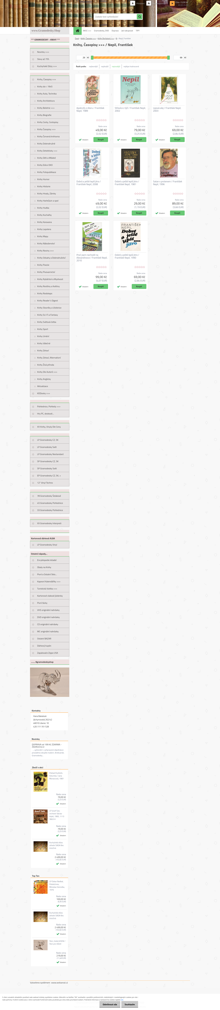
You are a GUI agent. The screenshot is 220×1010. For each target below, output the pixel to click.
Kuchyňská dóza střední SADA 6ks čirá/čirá (56, 845)
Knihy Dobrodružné (46, 143)
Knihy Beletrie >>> (46, 108)
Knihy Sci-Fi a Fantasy (47, 314)
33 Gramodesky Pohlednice (50, 510)
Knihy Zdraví (43, 350)
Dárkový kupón (44, 645)
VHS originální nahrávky (48, 610)
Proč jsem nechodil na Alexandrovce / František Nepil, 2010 (91, 258)
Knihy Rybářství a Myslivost (50, 279)
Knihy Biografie (44, 115)
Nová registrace (158, 3)
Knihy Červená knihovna (48, 136)
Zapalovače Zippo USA (47, 652)
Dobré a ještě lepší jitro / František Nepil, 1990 (127, 256)
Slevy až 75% (43, 59)
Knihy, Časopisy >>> (46, 79)
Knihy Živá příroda (45, 364)
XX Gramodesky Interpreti (49, 523)
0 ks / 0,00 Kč (182, 2)
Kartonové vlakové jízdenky (50, 595)
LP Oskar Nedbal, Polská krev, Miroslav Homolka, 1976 (57, 885)
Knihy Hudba (43, 207)
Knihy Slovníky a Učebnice (49, 307)
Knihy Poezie (43, 265)
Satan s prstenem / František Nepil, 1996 (167, 183)
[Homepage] (78, 30)
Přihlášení (140, 3)
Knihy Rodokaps (44, 293)
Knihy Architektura (46, 100)
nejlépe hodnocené (131, 66)
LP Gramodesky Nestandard (50, 454)
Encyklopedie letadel (47, 560)
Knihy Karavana (44, 222)
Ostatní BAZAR (44, 638)
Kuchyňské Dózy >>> (47, 66)
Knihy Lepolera (44, 229)
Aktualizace (42, 386)
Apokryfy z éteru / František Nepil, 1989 (90, 109)
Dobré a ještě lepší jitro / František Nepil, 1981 (127, 183)
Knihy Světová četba (46, 322)
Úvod (77, 38)
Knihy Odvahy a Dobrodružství (51, 257)
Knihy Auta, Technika (47, 93)
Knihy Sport (42, 329)
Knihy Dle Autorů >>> (47, 372)
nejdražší (104, 66)
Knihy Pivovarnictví (46, 272)
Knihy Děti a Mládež (46, 157)
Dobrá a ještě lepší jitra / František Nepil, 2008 (88, 183)
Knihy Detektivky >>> (47, 150)
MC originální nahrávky (48, 631)
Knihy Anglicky (44, 379)
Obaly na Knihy (44, 567)
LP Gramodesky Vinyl (47, 544)
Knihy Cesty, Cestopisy (47, 122)
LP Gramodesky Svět (47, 447)
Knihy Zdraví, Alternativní (49, 357)
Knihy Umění (43, 336)
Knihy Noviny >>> (45, 250)
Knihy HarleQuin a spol (47, 200)
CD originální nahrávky (47, 624)
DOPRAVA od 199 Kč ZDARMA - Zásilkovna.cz (47, 745)
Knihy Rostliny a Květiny (48, 286)
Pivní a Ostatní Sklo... (47, 574)
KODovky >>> (43, 393)
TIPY (137, 30)
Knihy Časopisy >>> (46, 129)
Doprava (115, 30)
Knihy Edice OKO (45, 165)
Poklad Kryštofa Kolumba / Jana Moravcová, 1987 (56, 776)
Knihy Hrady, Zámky (46, 193)
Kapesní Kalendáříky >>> (48, 581)
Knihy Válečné (43, 343)
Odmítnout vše (109, 1004)
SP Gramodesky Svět (47, 468)
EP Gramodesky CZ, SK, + (49, 475)
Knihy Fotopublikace (46, 172)
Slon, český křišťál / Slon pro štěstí (57, 942)
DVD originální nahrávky (48, 617)
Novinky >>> (43, 52)
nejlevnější (93, 66)
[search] (139, 16)
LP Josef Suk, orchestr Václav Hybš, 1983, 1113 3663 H (56, 815)
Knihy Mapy (42, 236)
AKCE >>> (87, 30)
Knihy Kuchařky (44, 215)
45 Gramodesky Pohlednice (50, 503)
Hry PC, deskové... (45, 413)
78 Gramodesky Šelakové (49, 496)
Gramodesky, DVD (101, 30)
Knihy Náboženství (46, 243)
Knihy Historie (43, 186)
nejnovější (116, 66)
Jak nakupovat (127, 30)
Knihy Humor (43, 179)
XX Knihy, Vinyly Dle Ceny (49, 426)
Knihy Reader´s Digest (47, 300)
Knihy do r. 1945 (44, 86)
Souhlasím (129, 1004)
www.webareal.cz (59, 982)
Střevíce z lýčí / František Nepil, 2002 (130, 109)
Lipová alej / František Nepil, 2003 (167, 109)
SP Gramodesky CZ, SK (48, 461)
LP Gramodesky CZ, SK (47, 440)
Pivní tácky (42, 603)
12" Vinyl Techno (45, 482)
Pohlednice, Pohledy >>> (48, 406)
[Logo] (49, 17)
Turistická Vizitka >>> (47, 588)
